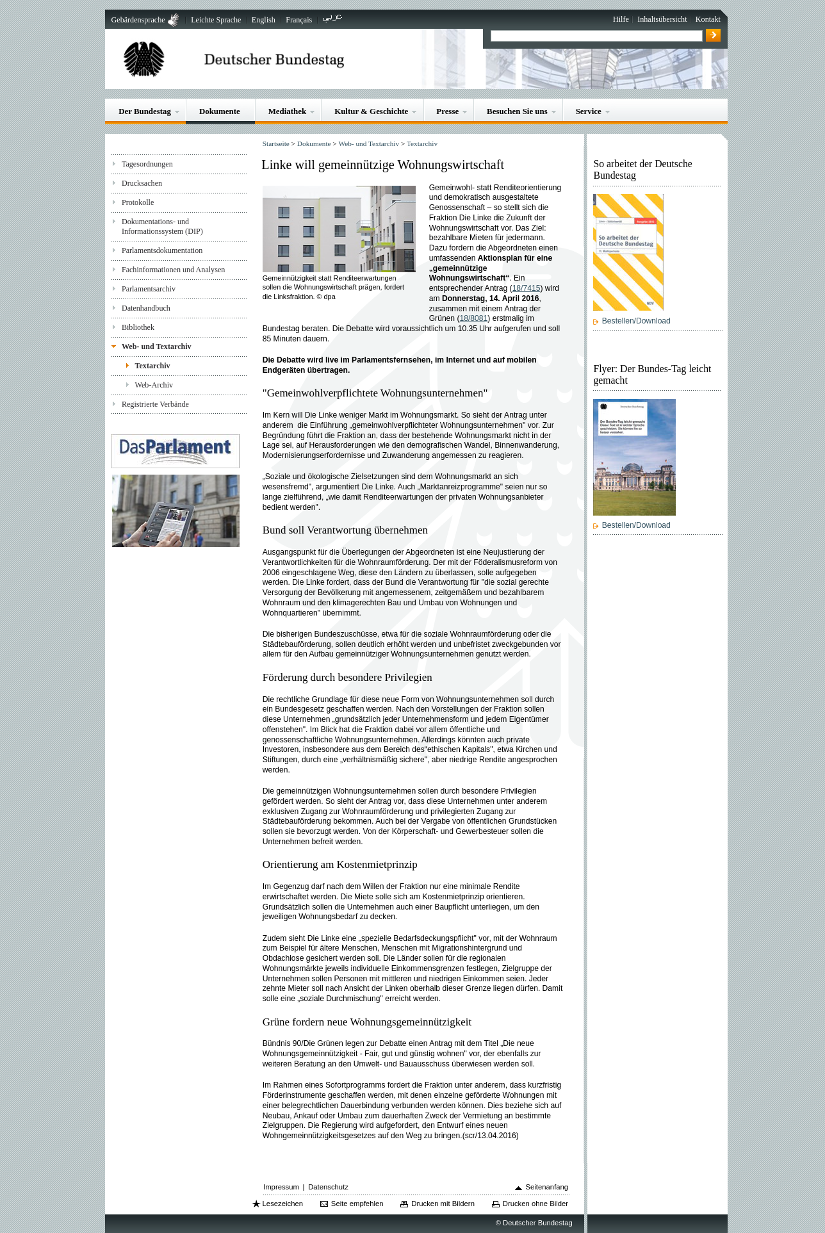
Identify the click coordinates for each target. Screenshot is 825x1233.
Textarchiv (152, 365)
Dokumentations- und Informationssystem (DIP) (162, 226)
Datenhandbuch (146, 308)
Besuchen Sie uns (517, 111)
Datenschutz (328, 1187)
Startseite (276, 143)
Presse (447, 111)
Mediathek (287, 111)
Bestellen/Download (636, 320)
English (263, 19)
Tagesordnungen (147, 163)
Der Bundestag (144, 111)
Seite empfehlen (357, 1203)
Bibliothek (138, 327)
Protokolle (138, 202)
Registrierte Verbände (155, 404)
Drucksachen (142, 183)
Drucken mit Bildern (443, 1203)
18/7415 (526, 288)
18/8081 (474, 318)
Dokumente (219, 111)
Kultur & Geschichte (371, 111)
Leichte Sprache (216, 19)
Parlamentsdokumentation (162, 250)
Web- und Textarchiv (157, 346)
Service (588, 111)
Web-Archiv (154, 384)
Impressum (281, 1187)
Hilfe (621, 19)
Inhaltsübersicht (662, 19)
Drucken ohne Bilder (535, 1203)
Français (299, 19)
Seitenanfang (547, 1187)
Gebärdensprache (138, 19)
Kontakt (708, 19)
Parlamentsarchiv (149, 288)
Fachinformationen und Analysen (173, 269)
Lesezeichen (283, 1203)
